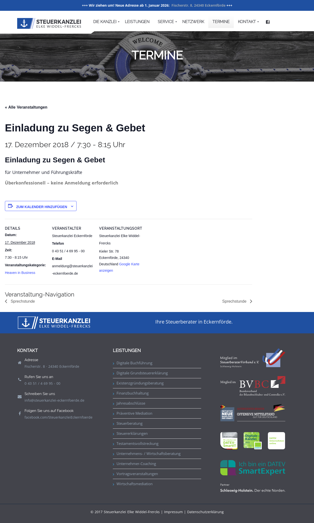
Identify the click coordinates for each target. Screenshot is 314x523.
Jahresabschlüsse (131, 403)
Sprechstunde (22, 301)
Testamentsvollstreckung (137, 443)
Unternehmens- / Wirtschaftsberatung (149, 453)
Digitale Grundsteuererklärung (142, 372)
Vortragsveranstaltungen (137, 473)
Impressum (173, 511)
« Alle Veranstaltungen (26, 107)
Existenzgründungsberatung (140, 383)
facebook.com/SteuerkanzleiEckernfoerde (58, 417)
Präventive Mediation (134, 413)
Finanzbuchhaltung (133, 393)
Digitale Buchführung (134, 362)
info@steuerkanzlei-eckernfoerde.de (54, 400)
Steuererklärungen (132, 433)
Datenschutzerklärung (205, 511)
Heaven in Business (20, 273)
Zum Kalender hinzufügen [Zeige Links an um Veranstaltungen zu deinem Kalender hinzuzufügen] (41, 207)
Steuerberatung (130, 423)
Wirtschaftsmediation (135, 483)
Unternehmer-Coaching (136, 463)
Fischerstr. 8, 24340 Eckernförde (198, 5)
